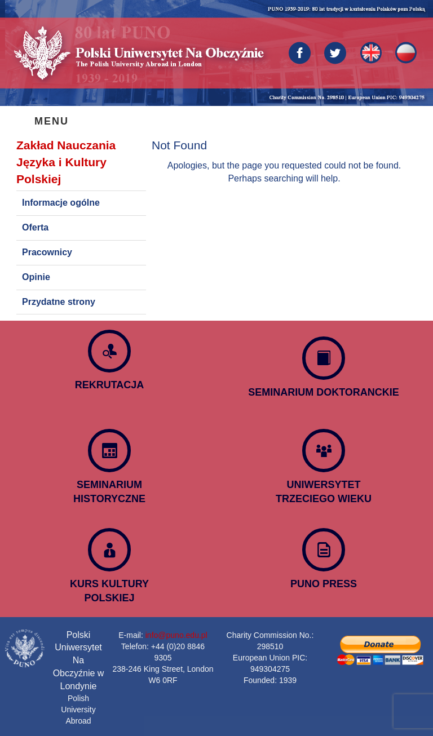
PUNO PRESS (323, 583)
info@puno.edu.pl (176, 635)
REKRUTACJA (109, 385)
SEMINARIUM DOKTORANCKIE (323, 392)
